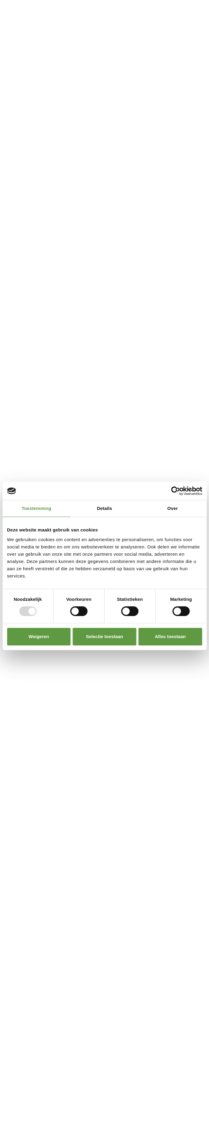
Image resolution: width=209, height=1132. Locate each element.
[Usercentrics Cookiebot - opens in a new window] (175, 490)
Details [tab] (104, 508)
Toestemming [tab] (36, 508)
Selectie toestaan (104, 636)
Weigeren (39, 636)
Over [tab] (172, 508)
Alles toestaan (170, 636)
